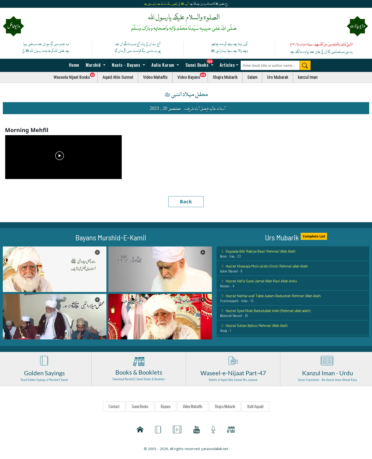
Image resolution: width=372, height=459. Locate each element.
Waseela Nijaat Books (75, 76)
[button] (54, 268)
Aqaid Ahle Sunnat (117, 77)
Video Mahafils (155, 77)
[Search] (305, 65)
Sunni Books (200, 63)
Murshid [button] (93, 64)
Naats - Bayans (126, 64)
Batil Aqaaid (255, 406)
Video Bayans (192, 76)
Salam (252, 77)
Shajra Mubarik (225, 77)
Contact (114, 406)
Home (73, 64)
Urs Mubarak (277, 77)
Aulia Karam (163, 64)
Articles (226, 64)
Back (186, 201)
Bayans (166, 406)
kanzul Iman (308, 77)
